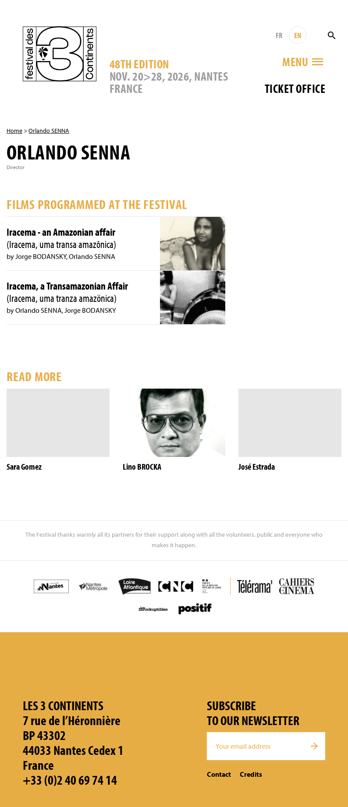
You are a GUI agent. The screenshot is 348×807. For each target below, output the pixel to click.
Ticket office (295, 88)
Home (14, 130)
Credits (251, 774)
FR (279, 35)
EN (297, 35)
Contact (219, 774)
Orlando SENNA (48, 130)
